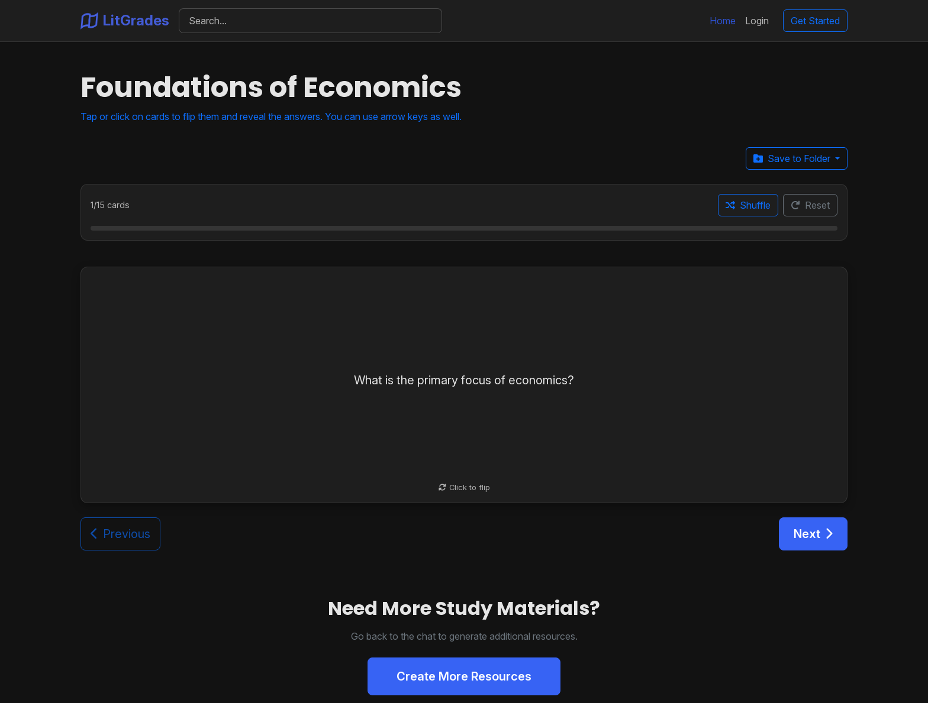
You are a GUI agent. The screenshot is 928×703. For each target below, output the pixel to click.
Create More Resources (464, 676)
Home (723, 21)
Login (757, 21)
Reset (810, 205)
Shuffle (748, 205)
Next (813, 534)
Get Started (815, 21)
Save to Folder (793, 158)
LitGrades (124, 21)
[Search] (310, 20)
